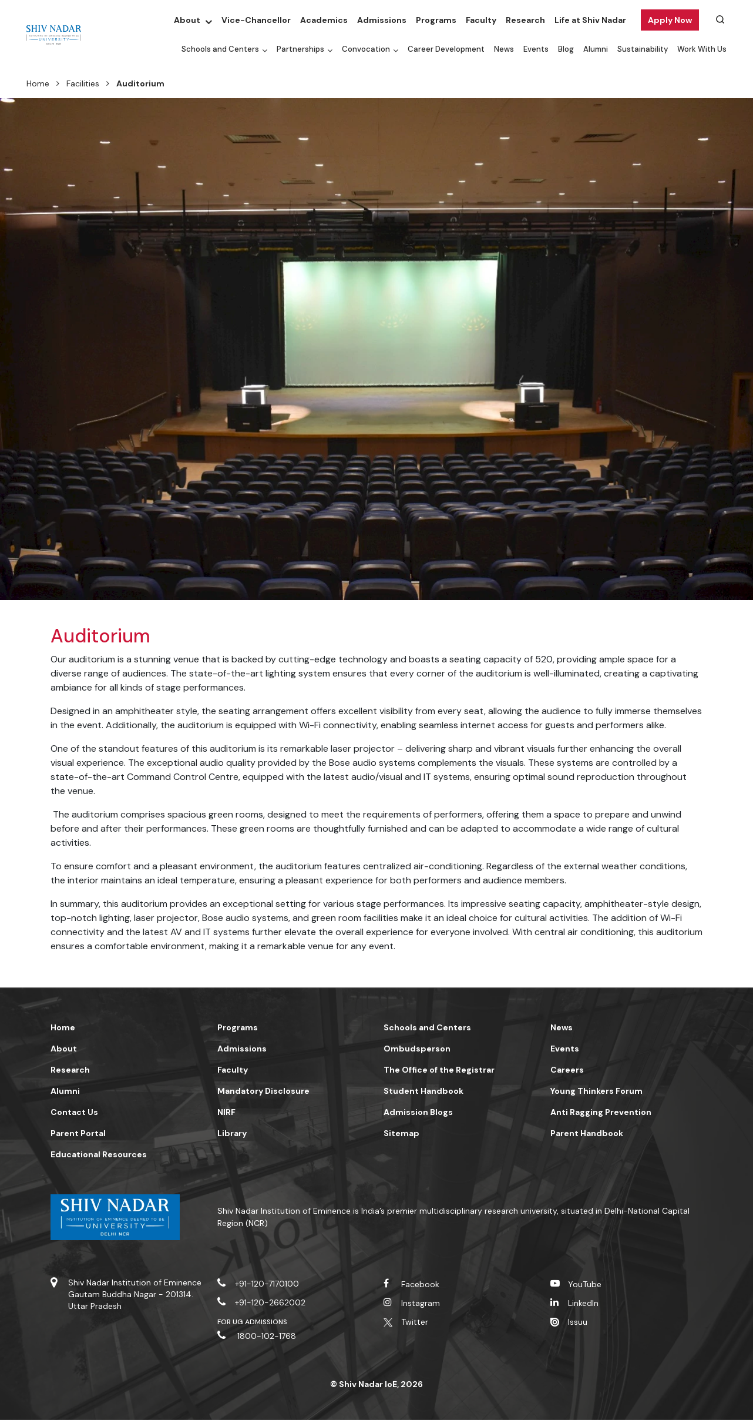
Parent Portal (78, 1133)
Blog (566, 49)
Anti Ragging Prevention (600, 1112)
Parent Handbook (586, 1133)
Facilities (82, 83)
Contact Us (74, 1112)
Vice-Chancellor (256, 20)
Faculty (481, 20)
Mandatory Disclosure (263, 1091)
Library (232, 1133)
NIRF (226, 1112)
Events (536, 49)
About (187, 20)
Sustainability (642, 49)
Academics (324, 20)
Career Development (446, 49)
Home (37, 83)
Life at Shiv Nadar (590, 20)
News (504, 49)
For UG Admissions (252, 1322)
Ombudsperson (417, 1048)
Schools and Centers (220, 49)
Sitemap (401, 1133)
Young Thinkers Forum (596, 1091)
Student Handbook (423, 1091)
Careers (567, 1069)
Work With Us (702, 49)
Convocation (366, 49)
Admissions (381, 20)
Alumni (595, 49)
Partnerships (300, 49)
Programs (436, 20)
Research (525, 20)
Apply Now (670, 20)
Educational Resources (99, 1154)
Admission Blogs (418, 1112)
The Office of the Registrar (439, 1069)
